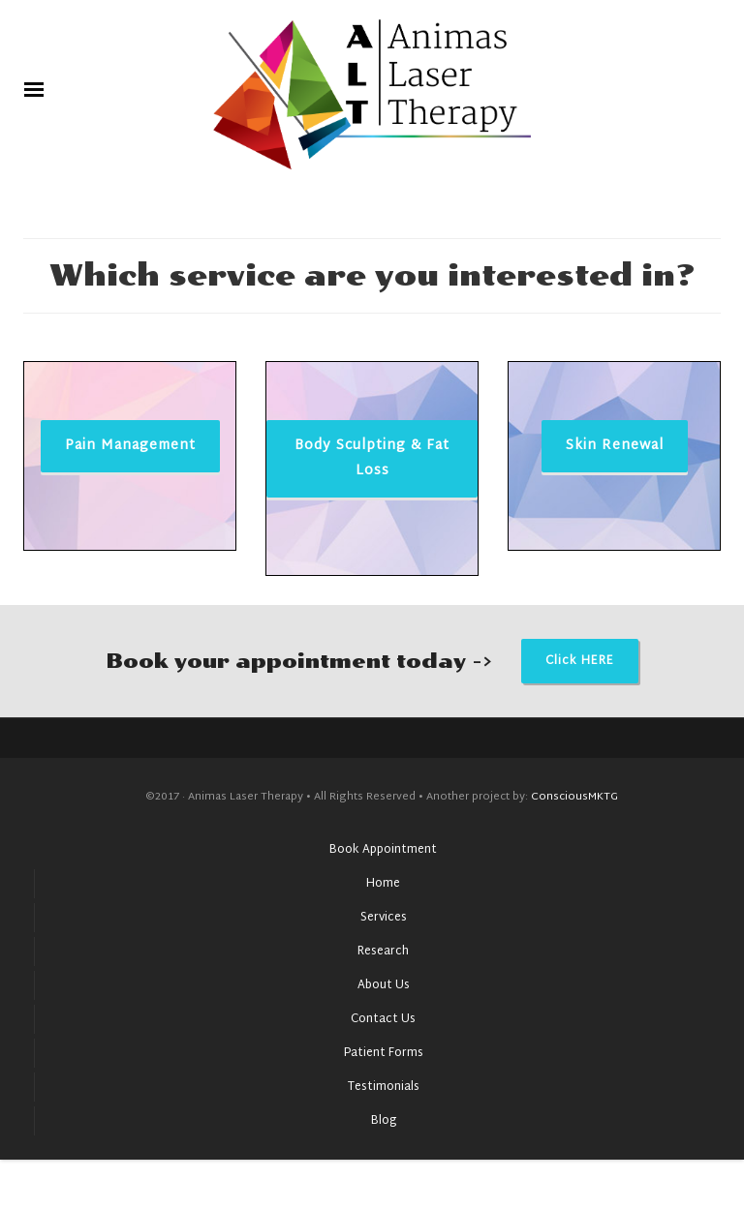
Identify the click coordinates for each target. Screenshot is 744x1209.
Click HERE (579, 661)
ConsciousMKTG (576, 796)
